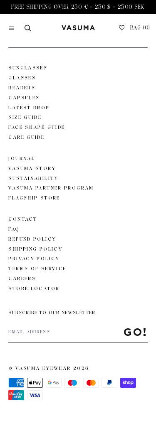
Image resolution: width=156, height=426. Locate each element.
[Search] (27, 28)
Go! (136, 332)
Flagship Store (34, 198)
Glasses (22, 78)
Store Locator (33, 288)
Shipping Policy (35, 249)
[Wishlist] (122, 28)
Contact (22, 219)
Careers (22, 278)
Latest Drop (29, 108)
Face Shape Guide (36, 127)
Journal (21, 158)
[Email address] (66, 332)
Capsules (24, 98)
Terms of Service (37, 268)
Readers (21, 88)
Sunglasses (27, 68)
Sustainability (33, 178)
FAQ (14, 229)
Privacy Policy (33, 258)
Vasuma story (32, 168)
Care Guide (26, 137)
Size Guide (25, 117)
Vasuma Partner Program (51, 188)
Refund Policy (32, 239)
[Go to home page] (78, 27)
